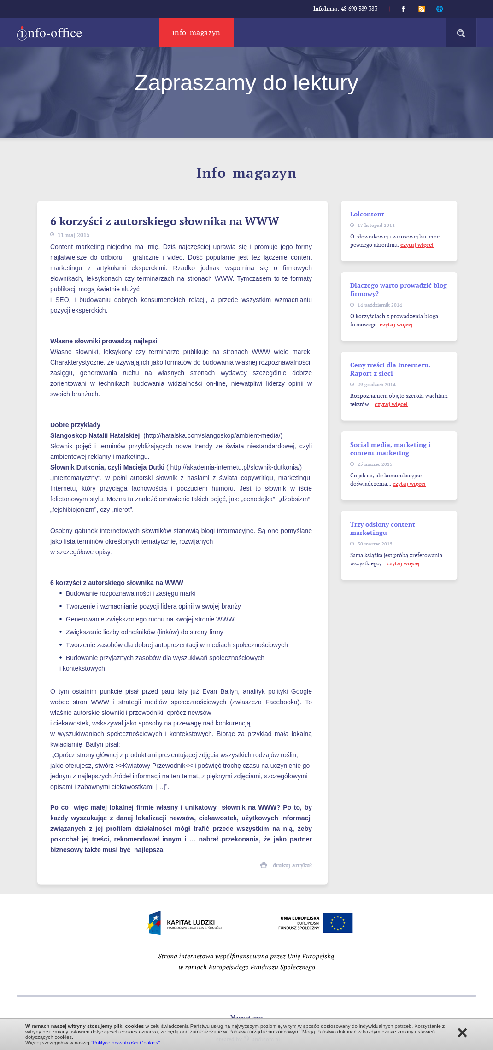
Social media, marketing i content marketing (390, 449)
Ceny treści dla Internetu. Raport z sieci (390, 369)
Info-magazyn (196, 33)
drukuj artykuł (292, 865)
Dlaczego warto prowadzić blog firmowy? (398, 290)
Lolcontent (367, 214)
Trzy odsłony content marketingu (382, 529)
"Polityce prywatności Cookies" (125, 1042)
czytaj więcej (417, 245)
